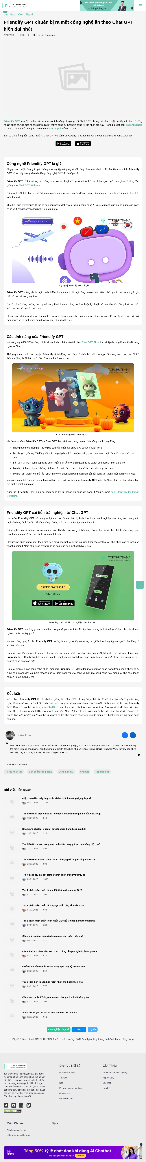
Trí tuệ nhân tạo (13, 771)
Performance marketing (70, 1088)
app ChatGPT (50, 707)
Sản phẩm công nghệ (40, 771)
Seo (61, 1083)
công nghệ (54, 128)
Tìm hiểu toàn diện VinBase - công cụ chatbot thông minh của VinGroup (61, 813)
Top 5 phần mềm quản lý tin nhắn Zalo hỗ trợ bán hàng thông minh (58, 920)
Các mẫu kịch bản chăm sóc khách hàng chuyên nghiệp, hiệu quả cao (60, 951)
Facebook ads (66, 1098)
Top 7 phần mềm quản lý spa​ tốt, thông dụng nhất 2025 (52, 890)
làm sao (88, 715)
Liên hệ (106, 1088)
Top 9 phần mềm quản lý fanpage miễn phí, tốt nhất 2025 (53, 905)
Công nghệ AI (66, 771)
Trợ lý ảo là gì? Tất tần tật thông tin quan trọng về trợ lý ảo (53, 874)
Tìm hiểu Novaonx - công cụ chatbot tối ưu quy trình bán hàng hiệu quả (61, 844)
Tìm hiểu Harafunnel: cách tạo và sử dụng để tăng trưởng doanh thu (59, 859)
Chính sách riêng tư (16, 1130)
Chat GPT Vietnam (29, 185)
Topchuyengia (134, 125)
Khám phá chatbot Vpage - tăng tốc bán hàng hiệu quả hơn (54, 829)
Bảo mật (107, 1083)
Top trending (102, 771)
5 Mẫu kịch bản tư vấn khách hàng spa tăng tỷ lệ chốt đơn (53, 966)
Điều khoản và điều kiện (18, 1135)
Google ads (64, 1093)
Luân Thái (24, 735)
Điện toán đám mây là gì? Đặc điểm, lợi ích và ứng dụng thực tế (56, 798)
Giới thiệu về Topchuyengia (116, 1072)
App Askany (108, 1077)
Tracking (63, 1077)
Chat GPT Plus (90, 342)
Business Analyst (67, 1072)
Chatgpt (84, 771)
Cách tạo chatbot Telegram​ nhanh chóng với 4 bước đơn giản (55, 997)
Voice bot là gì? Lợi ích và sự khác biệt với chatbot (49, 1012)
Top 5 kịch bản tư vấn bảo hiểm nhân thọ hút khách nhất (52, 982)
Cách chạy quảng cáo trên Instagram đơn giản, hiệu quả (52, 936)
